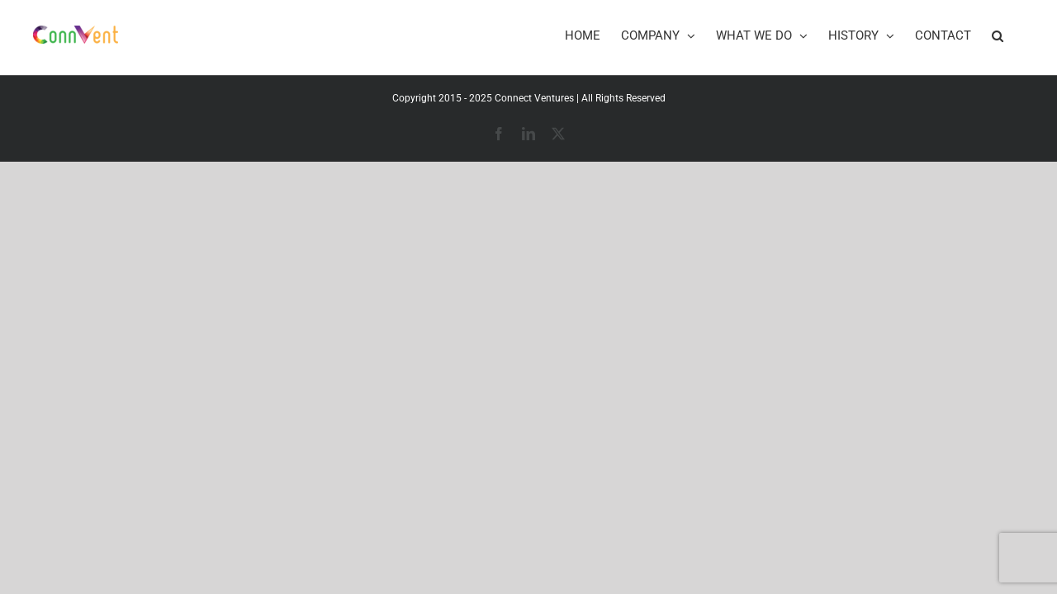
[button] (1018, 34)
